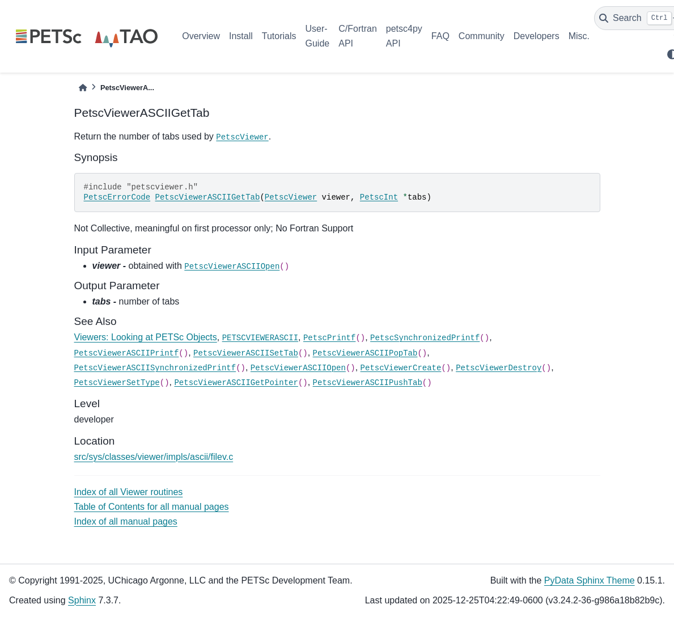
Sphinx (82, 600)
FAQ (440, 36)
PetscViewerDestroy (498, 368)
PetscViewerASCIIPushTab (367, 382)
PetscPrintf (329, 338)
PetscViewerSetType (117, 382)
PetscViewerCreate (401, 368)
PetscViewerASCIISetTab (245, 353)
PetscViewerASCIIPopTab (365, 353)
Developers (536, 36)
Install (241, 36)
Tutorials (279, 36)
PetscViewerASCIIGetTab (207, 197)
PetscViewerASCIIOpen (231, 266)
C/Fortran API (357, 36)
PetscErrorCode (117, 197)
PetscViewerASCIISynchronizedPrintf (155, 368)
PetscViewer (242, 137)
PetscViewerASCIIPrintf (126, 353)
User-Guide (318, 36)
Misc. (579, 36)
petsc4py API (404, 36)
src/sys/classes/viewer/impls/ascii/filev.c (154, 457)
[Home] (83, 88)
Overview (201, 36)
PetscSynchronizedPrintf (425, 338)
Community (482, 36)
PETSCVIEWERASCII (260, 338)
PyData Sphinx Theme (589, 580)
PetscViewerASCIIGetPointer (236, 382)
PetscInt (379, 197)
